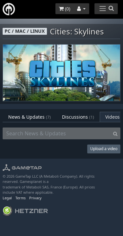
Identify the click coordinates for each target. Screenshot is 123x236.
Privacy (35, 197)
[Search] (115, 133)
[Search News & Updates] (57, 133)
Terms (20, 197)
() (64, 9)
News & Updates (29, 117)
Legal (7, 197)
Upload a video (103, 148)
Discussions (78, 117)
